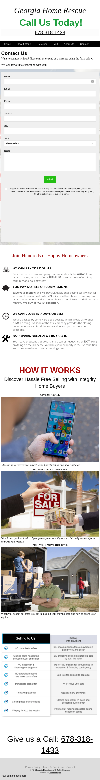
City (6, 126)
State (6, 138)
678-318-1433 (50, 32)
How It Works (24, 44)
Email (7, 89)
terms (66, 194)
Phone (7, 101)
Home (7, 44)
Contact (84, 44)
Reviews (42, 44)
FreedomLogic (55, 773)
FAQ (55, 44)
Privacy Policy (32, 767)
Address (8, 113)
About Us (69, 44)
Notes (7, 151)
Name (7, 76)
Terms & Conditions (53, 767)
